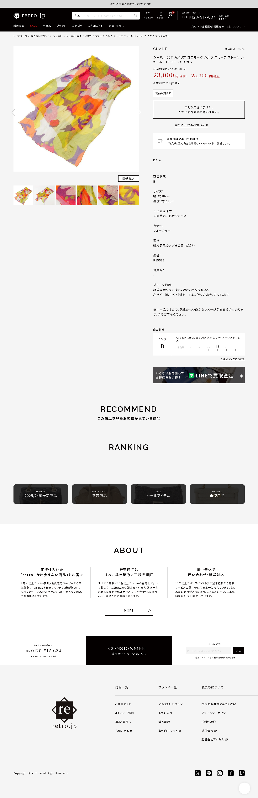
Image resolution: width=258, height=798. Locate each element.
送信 (238, 650)
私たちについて (213, 687)
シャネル (57, 36)
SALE (33, 25)
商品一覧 (122, 687)
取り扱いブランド (40, 36)
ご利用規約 (209, 722)
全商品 (47, 25)
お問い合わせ (123, 730)
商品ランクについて (234, 359)
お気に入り (165, 713)
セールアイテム (158, 494)
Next (139, 112)
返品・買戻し (116, 25)
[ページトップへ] (244, 788)
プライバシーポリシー (215, 713)
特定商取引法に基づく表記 (219, 704)
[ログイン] (160, 16)
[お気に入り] (148, 16)
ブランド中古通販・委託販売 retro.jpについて (216, 26)
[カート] (170, 16)
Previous (13, 112)
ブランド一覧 (167, 687)
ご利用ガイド (95, 25)
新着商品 (18, 25)
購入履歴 (164, 722)
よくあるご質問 (124, 713)
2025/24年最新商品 (41, 494)
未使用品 (217, 494)
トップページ (20, 36)
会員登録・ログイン (170, 704)
